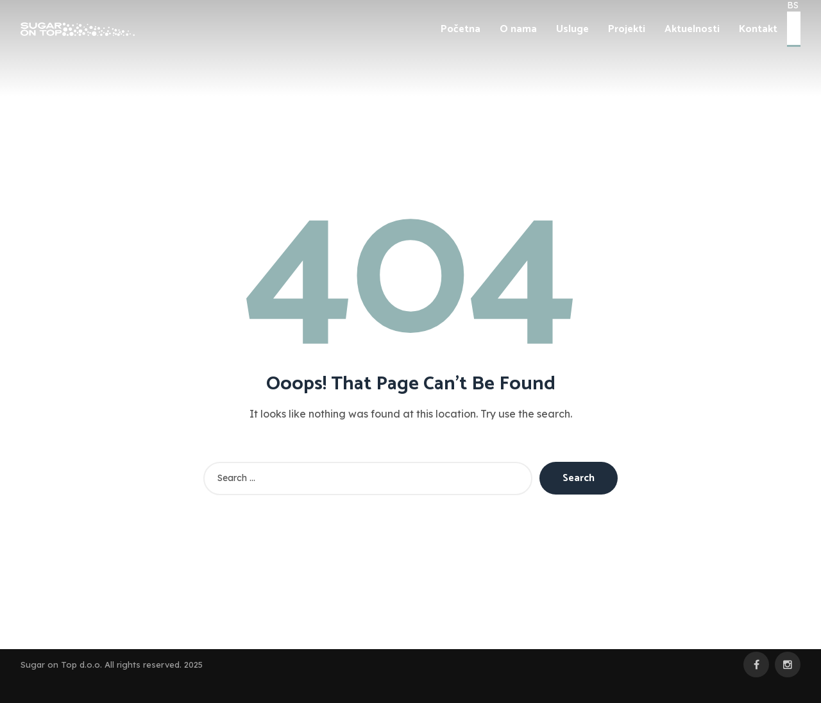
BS (793, 16)
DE (793, 39)
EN (793, 27)
